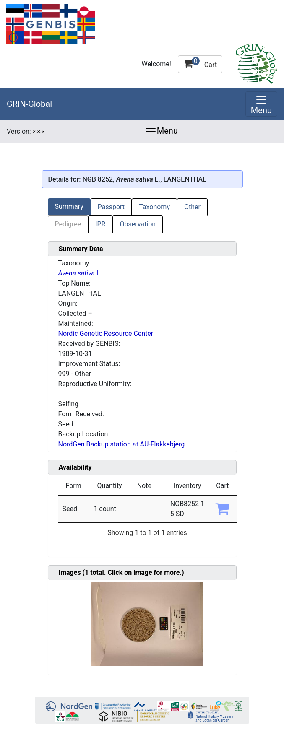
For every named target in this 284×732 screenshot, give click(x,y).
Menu (161, 131)
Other (192, 207)
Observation (138, 224)
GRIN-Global (29, 104)
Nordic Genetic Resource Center (106, 333)
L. (80, 273)
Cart (200, 63)
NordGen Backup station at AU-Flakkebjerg (121, 444)
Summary (69, 206)
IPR (100, 224)
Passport (111, 207)
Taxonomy (154, 207)
